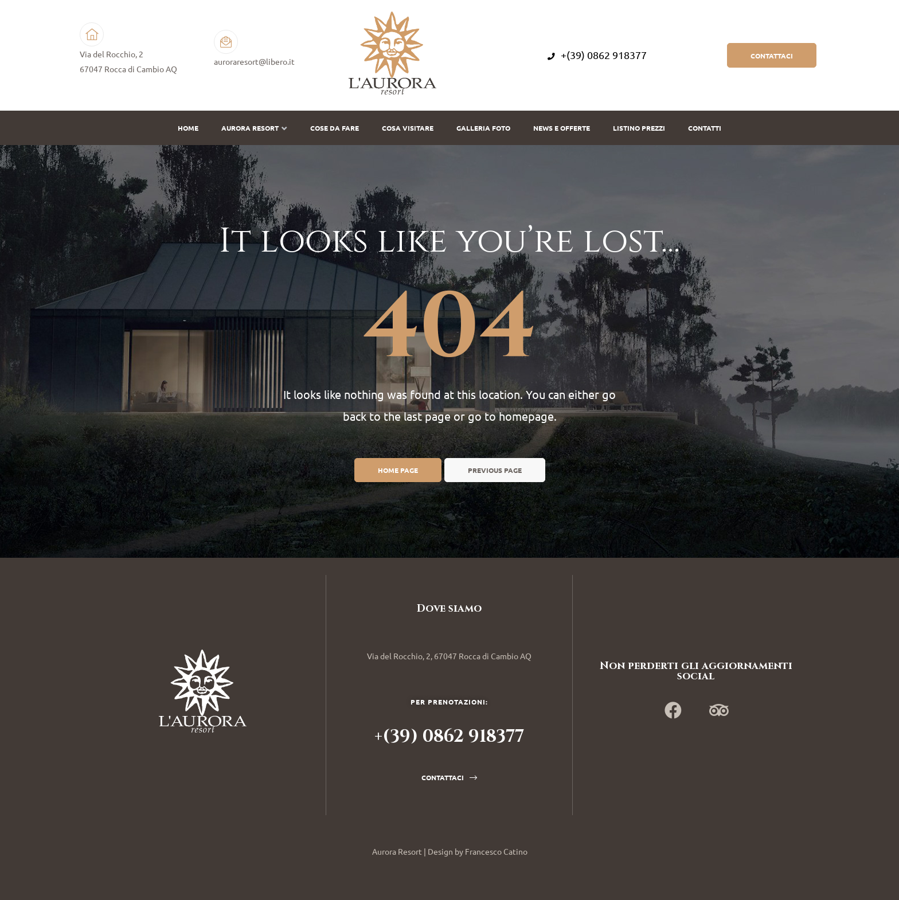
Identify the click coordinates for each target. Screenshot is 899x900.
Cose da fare (334, 127)
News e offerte (561, 127)
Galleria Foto (483, 127)
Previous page (495, 470)
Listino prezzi (639, 127)
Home (188, 127)
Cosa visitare (407, 127)
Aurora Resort (254, 127)
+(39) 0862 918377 (597, 55)
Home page (398, 470)
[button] (771, 55)
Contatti (704, 127)
